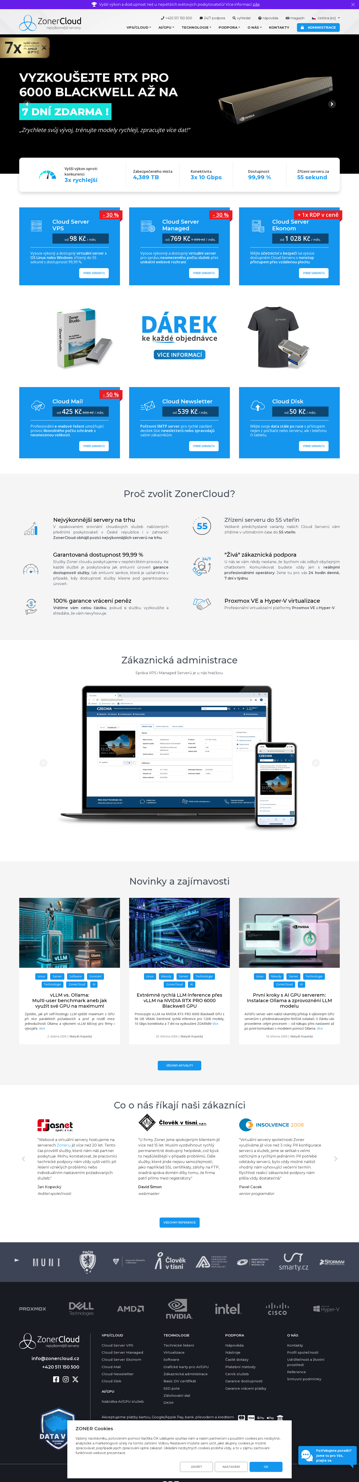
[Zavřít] (353, 4)
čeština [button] (324, 18)
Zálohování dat (176, 1395)
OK (266, 1466)
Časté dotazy (236, 1359)
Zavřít (196, 1466)
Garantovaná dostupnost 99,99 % (98, 554)
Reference (296, 1372)
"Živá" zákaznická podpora (260, 554)
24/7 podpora (212, 18)
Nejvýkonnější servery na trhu (94, 520)
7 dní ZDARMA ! (65, 111)
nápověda (268, 18)
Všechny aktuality (179, 1065)
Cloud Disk (111, 1381)
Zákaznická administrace (179, 660)
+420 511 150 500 (176, 18)
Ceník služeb (237, 1374)
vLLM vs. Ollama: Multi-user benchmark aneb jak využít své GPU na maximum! (69, 1000)
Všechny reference (179, 1222)
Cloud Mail (111, 1367)
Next (336, 1159)
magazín (295, 18)
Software (171, 1359)
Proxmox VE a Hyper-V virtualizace (272, 600)
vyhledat (242, 18)
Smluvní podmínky (304, 1379)
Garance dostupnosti (243, 1381)
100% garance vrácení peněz (92, 600)
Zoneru (64, 1145)
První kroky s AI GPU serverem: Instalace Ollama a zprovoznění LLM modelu (289, 1000)
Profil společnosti (302, 1352)
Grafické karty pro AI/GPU (186, 1367)
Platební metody (240, 1367)
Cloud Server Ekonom (121, 1359)
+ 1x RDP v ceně (318, 214)
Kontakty (279, 27)
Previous (23, 1159)
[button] (139, 27)
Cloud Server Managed (122, 1352)
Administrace (318, 27)
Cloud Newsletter (118, 1374)
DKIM (168, 1402)
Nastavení (231, 1466)
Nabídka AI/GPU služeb (123, 1401)
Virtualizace (174, 1352)
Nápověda (234, 1345)
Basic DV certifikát (179, 1381)
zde (256, 4)
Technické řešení (178, 1345)
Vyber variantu (94, 273)
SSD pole (171, 1388)
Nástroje (232, 1352)
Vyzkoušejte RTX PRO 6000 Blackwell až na (98, 84)
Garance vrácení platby (245, 1388)
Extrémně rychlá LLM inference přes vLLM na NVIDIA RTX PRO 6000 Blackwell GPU (179, 1000)
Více (42, 1028)
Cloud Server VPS (117, 1345)
